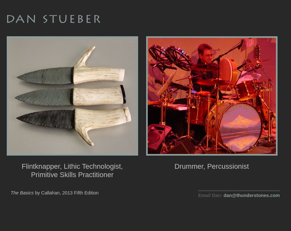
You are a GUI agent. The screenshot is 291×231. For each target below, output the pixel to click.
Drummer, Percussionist (212, 162)
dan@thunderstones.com (252, 195)
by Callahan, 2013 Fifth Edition (55, 192)
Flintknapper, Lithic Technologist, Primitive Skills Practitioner (72, 166)
